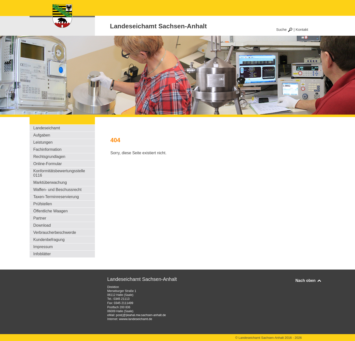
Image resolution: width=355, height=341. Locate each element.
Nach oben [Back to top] (308, 280)
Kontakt (302, 29)
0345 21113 (121, 299)
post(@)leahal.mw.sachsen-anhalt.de (140, 314)
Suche (284, 29)
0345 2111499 (123, 303)
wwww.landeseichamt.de (135, 318)
